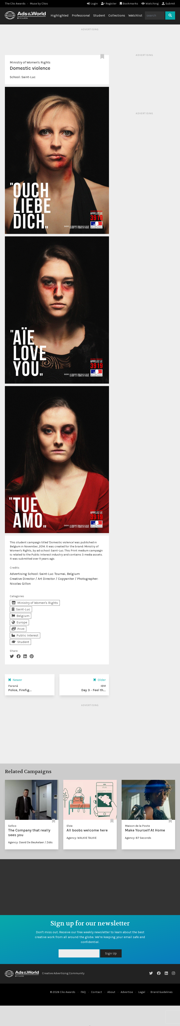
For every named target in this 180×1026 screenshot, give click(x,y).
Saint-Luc (28, 77)
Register (109, 3)
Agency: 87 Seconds (138, 838)
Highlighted (60, 15)
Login (92, 3)
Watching (150, 3)
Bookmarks (129, 3)
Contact (96, 992)
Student (99, 15)
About (111, 992)
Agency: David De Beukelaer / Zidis (30, 842)
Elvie (69, 826)
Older (99, 680)
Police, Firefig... (20, 690)
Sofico (12, 826)
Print (18, 629)
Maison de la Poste (137, 826)
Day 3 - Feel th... (93, 690)
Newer (15, 680)
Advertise (127, 992)
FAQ (83, 992)
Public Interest (25, 635)
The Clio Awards (15, 3)
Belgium (20, 616)
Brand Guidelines (161, 992)
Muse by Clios (39, 3)
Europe (19, 622)
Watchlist (135, 15)
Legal (141, 992)
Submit (168, 3)
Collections (116, 15)
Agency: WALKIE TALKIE (82, 838)
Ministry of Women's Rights (30, 62)
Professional (81, 15)
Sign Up (111, 953)
